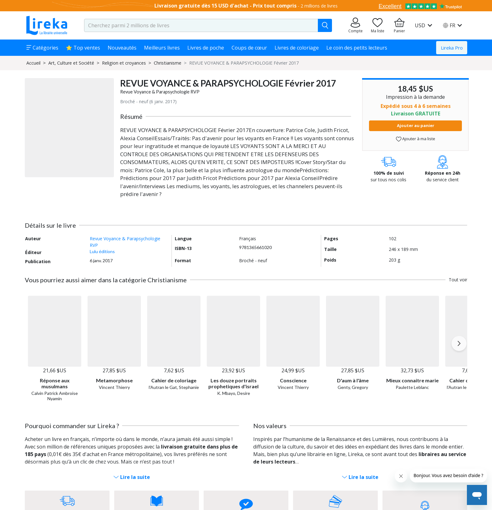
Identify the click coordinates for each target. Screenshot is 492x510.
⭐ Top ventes (83, 47)
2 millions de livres (319, 6)
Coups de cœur (249, 47)
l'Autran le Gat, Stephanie (174, 387)
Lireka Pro (452, 48)
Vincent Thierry (114, 387)
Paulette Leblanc (412, 387)
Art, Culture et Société (71, 63)
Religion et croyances (124, 63)
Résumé (131, 116)
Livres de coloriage (297, 47)
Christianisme (167, 63)
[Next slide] (459, 343)
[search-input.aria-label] (201, 25)
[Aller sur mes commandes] (355, 25)
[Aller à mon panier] (399, 25)
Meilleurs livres (162, 47)
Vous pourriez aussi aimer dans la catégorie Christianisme (106, 280)
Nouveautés (122, 47)
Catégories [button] (42, 47)
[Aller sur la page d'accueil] (46, 25)
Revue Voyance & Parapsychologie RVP (160, 91)
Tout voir (458, 280)
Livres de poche (205, 47)
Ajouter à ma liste (415, 139)
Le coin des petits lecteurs (356, 47)
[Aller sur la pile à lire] (377, 25)
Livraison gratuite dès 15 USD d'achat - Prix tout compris (225, 5)
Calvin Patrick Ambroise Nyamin (54, 395)
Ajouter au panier (415, 125)
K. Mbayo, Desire (233, 393)
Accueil (33, 63)
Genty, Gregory (353, 387)
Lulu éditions (102, 251)
